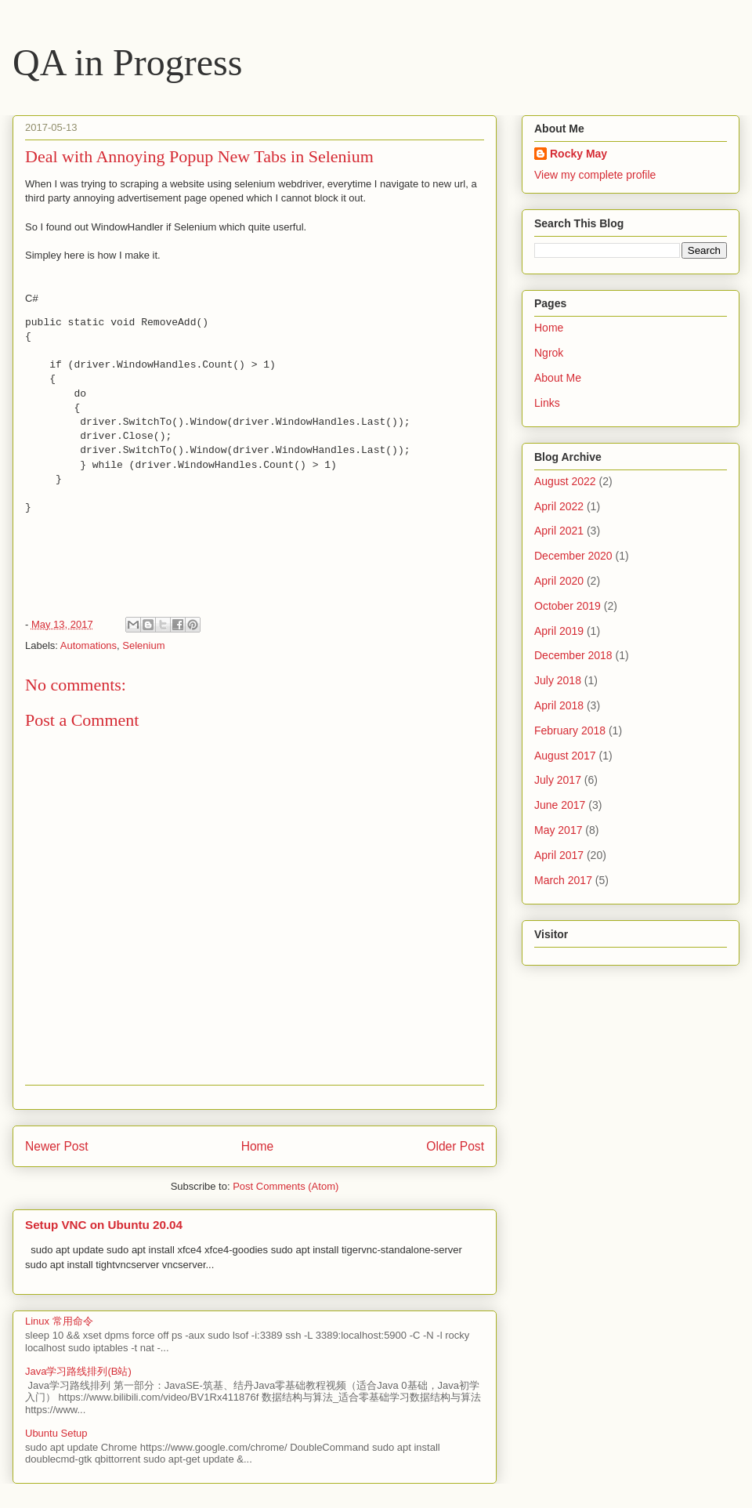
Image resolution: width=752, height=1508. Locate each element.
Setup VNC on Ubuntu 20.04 (104, 1224)
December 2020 (573, 555)
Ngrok (548, 352)
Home (257, 1146)
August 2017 (565, 755)
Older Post (455, 1146)
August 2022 (565, 481)
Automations (88, 645)
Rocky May (578, 153)
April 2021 (559, 530)
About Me (557, 378)
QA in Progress (127, 62)
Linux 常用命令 (59, 1321)
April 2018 (559, 705)
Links (547, 403)
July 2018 (557, 680)
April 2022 (559, 506)
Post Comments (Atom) (285, 1186)
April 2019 (559, 631)
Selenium (143, 645)
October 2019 (567, 606)
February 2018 (570, 730)
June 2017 (559, 805)
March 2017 (563, 880)
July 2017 (557, 780)
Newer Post (57, 1146)
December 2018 (573, 655)
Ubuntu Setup (56, 1433)
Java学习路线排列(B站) (78, 1371)
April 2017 (559, 855)
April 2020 (559, 581)
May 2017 (558, 830)
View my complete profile (595, 175)
